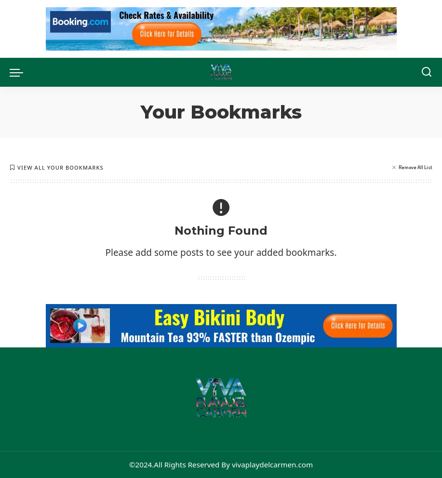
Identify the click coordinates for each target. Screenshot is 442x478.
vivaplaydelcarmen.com (272, 464)
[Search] (426, 72)
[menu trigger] (19, 72)
